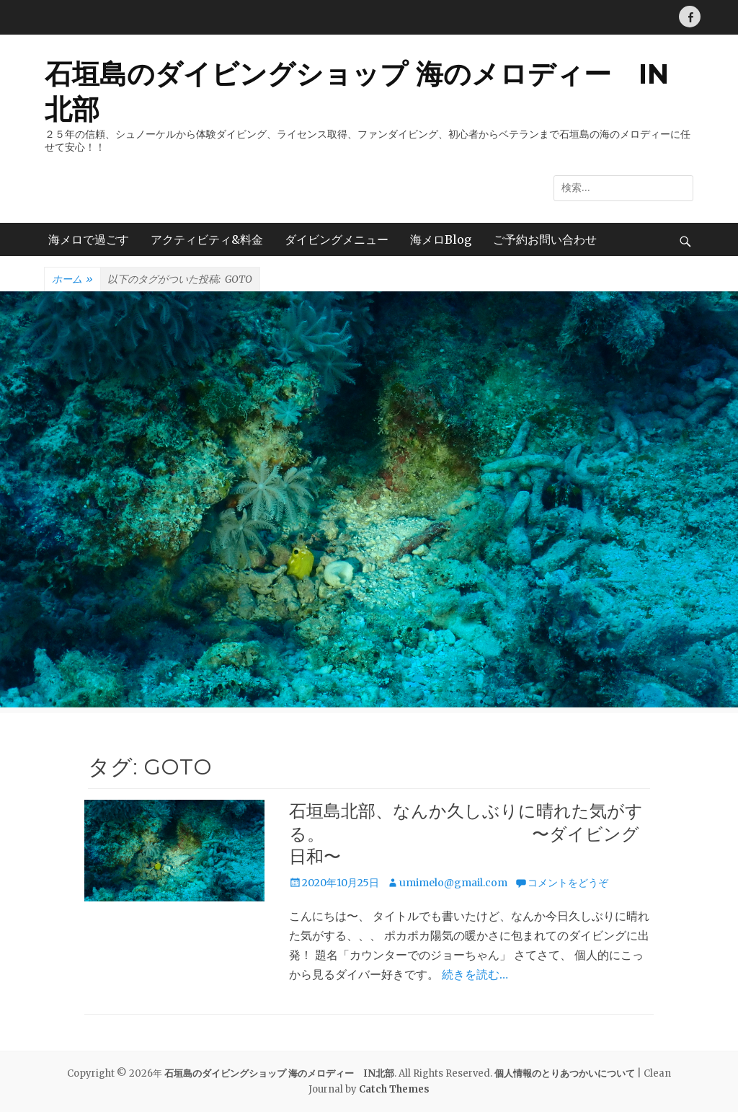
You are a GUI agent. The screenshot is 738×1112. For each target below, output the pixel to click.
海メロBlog (440, 239)
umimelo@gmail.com (453, 882)
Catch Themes (394, 1089)
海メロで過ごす (88, 239)
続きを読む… (475, 974)
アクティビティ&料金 (207, 239)
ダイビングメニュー (336, 239)
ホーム (72, 279)
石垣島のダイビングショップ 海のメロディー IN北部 (279, 1073)
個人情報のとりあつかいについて (564, 1073)
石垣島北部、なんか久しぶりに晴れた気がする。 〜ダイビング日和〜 (466, 833)
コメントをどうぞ (568, 882)
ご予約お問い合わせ (545, 239)
